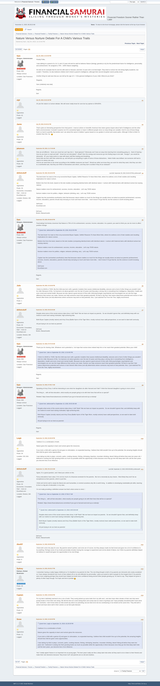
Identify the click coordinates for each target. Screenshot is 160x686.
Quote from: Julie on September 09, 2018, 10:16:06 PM (56, 352)
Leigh (19, 438)
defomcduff (21, 173)
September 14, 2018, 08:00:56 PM (45, 544)
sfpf (18, 100)
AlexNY (20, 544)
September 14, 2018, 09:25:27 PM (45, 568)
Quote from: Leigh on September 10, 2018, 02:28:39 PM (56, 623)
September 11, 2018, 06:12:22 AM (45, 469)
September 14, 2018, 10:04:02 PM (45, 595)
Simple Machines (28, 683)
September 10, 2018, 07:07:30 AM (45, 343)
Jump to (116, 671)
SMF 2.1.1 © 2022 (18, 683)
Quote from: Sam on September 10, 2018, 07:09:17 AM (56, 494)
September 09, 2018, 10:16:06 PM (45, 285)
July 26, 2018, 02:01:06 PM (43, 100)
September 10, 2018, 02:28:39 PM (45, 438)
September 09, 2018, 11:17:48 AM (45, 148)
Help (129, 683)
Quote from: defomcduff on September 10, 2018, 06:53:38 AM (58, 403)
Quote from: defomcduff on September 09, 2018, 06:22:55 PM (58, 230)
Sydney (20, 568)
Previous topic (130, 43)
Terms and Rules (136, 683)
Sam (18, 56)
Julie (19, 286)
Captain (20, 595)
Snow (19, 619)
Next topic (140, 43)
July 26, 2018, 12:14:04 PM (43, 55)
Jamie (19, 124)
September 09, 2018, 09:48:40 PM (45, 219)
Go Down (18, 49)
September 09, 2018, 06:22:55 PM (45, 173)
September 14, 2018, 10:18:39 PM (45, 619)
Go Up (17, 662)
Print (142, 49)
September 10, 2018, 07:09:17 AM (45, 384)
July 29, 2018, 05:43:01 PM (43, 124)
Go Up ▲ (144, 683)
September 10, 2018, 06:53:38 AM (45, 309)
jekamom (20, 148)
